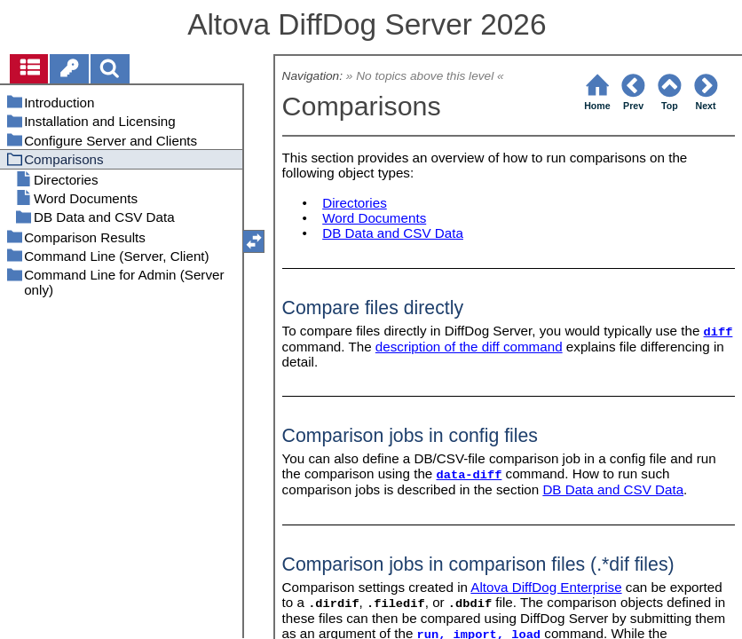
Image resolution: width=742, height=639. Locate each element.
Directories (354, 202)
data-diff (469, 475)
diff (718, 332)
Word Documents (374, 217)
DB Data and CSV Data (392, 233)
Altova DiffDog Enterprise (545, 587)
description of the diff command (469, 346)
